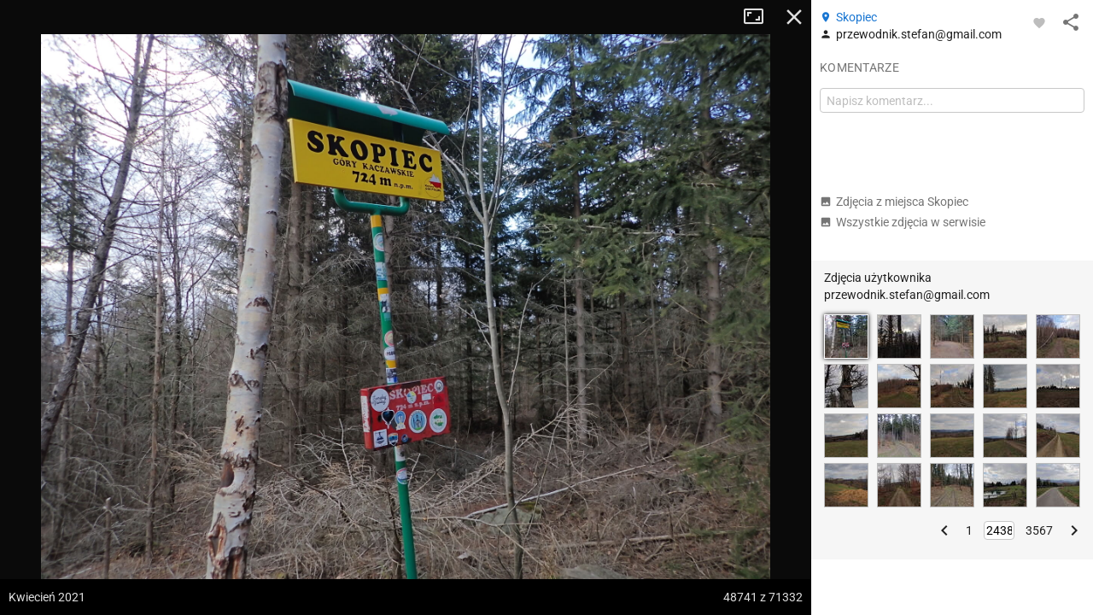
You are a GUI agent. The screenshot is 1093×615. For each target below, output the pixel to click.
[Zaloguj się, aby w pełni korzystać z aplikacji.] (1039, 22)
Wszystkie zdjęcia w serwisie (902, 222)
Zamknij (794, 17)
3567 (1039, 530)
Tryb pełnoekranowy (760, 17)
